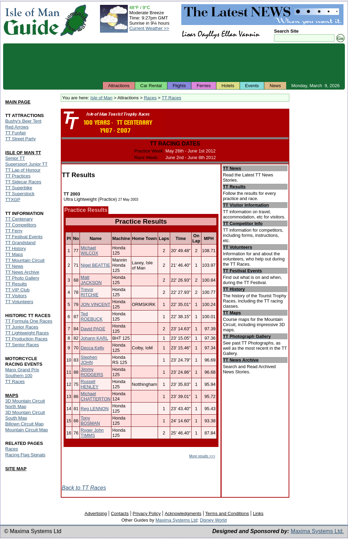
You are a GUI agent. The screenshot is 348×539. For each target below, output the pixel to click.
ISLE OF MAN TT (23, 152)
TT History (15, 248)
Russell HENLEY (89, 384)
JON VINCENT (95, 304)
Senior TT (15, 158)
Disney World (213, 520)
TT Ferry (14, 230)
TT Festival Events (23, 236)
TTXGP (12, 199)
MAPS (11, 395)
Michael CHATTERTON (95, 396)
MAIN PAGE (18, 102)
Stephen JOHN (89, 360)
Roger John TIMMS (92, 433)
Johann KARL (94, 338)
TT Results (16, 284)
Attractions (118, 85)
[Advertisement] (174, 62)
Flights (179, 85)
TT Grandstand (20, 242)
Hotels (228, 85)
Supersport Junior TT (26, 164)
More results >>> (202, 456)
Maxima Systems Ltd (177, 520)
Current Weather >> (149, 28)
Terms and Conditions (227, 513)
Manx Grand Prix (22, 369)
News (275, 85)
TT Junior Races (21, 327)
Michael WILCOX (89, 250)
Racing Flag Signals (25, 454)
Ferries (203, 85)
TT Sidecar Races (23, 181)
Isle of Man (101, 97)
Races (150, 97)
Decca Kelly (92, 347)
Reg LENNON (94, 408)
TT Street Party (20, 138)
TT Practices (18, 176)
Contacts (120, 513)
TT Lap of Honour (23, 170)
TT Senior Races (22, 344)
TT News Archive (22, 272)
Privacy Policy (147, 513)
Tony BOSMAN (90, 420)
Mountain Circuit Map (26, 429)
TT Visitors (16, 295)
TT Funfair (15, 132)
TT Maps (14, 254)
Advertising (95, 513)
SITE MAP (15, 468)
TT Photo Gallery (22, 278)
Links (258, 513)
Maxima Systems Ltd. (317, 531)
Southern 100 (18, 375)
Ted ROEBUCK (91, 316)
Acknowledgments (183, 513)
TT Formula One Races (28, 321)
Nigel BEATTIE (95, 265)
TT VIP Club (17, 289)
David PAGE (93, 328)
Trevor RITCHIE (89, 292)
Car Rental (151, 85)
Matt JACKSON (91, 280)
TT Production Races (26, 338)
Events (252, 85)
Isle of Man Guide (31, 20)
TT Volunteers (19, 301)
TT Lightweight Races (27, 332)
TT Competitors (20, 224)
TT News (14, 266)
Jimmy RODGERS (92, 372)
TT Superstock (19, 193)
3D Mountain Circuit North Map (25, 403)
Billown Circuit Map (24, 423)
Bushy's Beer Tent (23, 121)
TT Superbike (18, 187)
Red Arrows (16, 127)
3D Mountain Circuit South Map (25, 415)
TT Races (171, 97)
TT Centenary (19, 219)
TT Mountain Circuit (24, 260)
